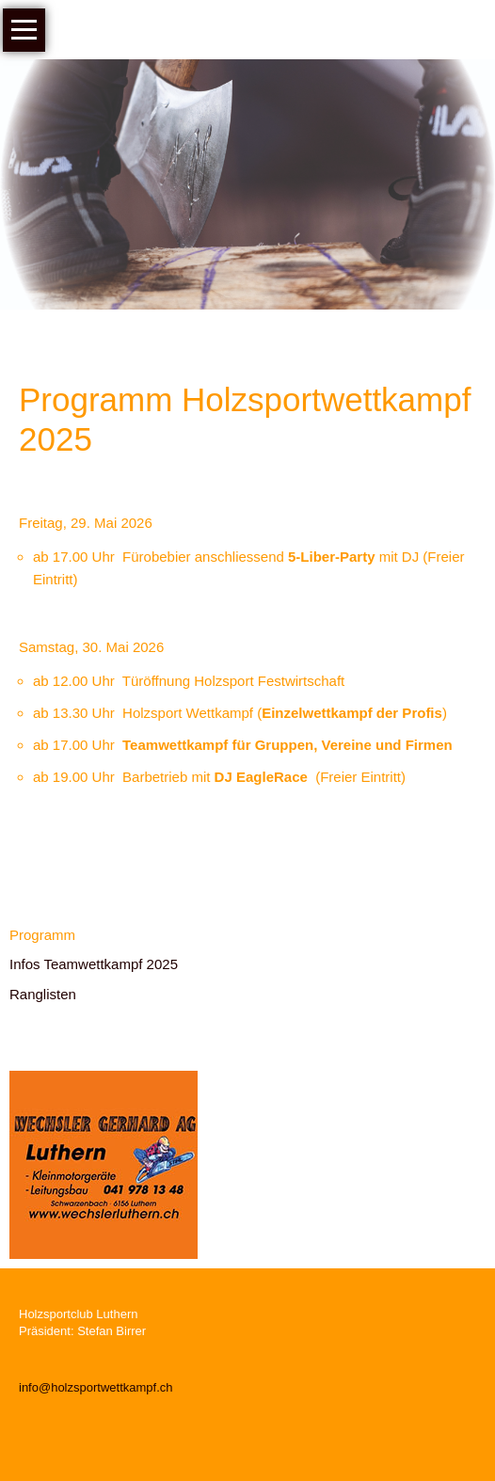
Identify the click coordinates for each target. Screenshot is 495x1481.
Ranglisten (42, 994)
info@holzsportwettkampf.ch (96, 1387)
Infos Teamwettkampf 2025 (93, 964)
